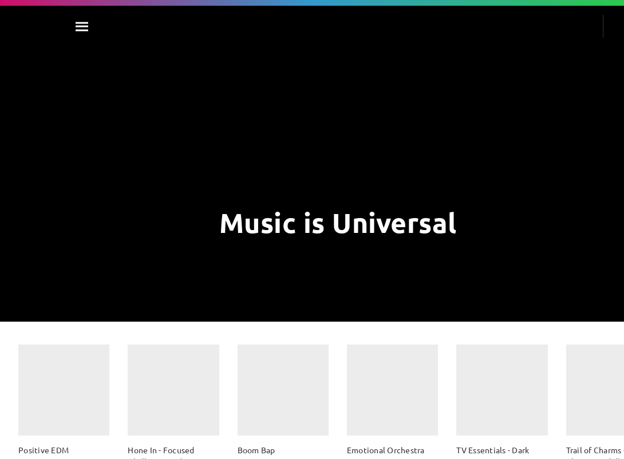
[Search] (82, 26)
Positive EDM (43, 450)
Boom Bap (256, 450)
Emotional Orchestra (386, 450)
